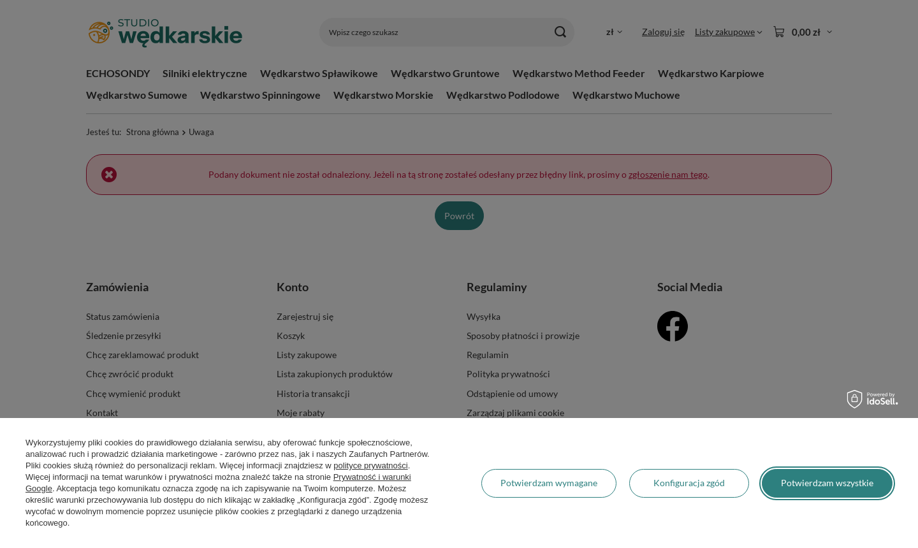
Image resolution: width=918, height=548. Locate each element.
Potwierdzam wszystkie (827, 482)
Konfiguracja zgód (689, 482)
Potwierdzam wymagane (548, 482)
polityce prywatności (370, 465)
